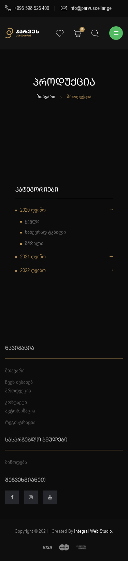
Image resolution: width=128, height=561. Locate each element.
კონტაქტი (16, 411)
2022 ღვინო (66, 271)
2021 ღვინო (66, 257)
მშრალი (34, 244)
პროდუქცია (18, 400)
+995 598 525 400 (27, 8)
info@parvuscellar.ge (86, 8)
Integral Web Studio (93, 531)
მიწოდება (16, 472)
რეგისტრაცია (20, 431)
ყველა (32, 221)
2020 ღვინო (66, 211)
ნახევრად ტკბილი (45, 232)
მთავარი (46, 96)
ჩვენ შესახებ (19, 391)
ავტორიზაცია (20, 420)
